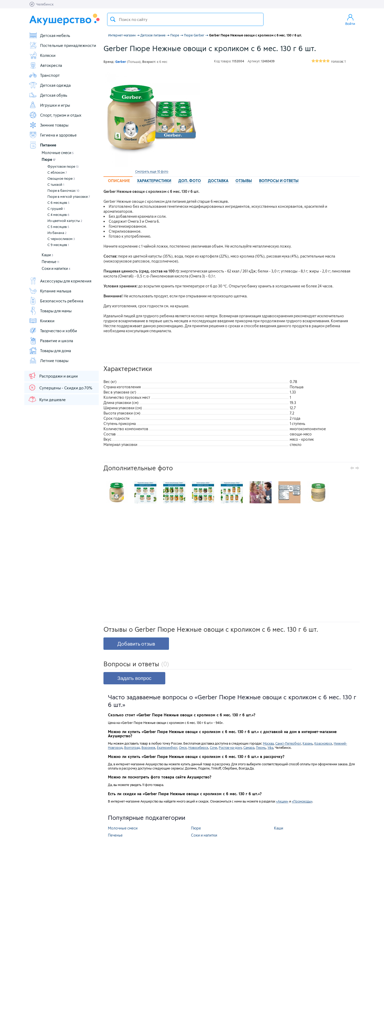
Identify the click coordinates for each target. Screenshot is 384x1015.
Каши (47, 255)
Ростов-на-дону (230, 747)
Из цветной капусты (64, 221)
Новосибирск (198, 747)
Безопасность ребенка (56, 301)
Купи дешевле (47, 399)
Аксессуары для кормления (60, 281)
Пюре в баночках (63, 190)
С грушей (56, 208)
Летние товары (48, 360)
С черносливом (61, 239)
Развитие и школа (51, 340)
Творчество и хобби (53, 330)
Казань (308, 743)
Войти (350, 19)
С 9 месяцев (58, 245)
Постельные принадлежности (62, 45)
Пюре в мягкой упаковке (68, 196)
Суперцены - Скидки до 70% (60, 387)
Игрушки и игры (49, 105)
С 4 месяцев (58, 214)
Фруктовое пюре (63, 166)
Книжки (41, 320)
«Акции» (282, 801)
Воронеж (148, 747)
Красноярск (323, 743)
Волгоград (132, 747)
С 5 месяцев (58, 227)
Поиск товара (113, 19)
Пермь (261, 747)
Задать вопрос (134, 678)
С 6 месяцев (58, 202)
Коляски (42, 55)
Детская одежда (50, 85)
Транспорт (44, 75)
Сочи (213, 747)
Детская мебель (49, 35)
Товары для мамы (50, 311)
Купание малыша (50, 291)
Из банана (57, 233)
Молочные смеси (58, 152)
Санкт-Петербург (288, 743)
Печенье (50, 261)
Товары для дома (50, 350)
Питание (42, 145)
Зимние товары (48, 125)
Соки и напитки (56, 268)
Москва (268, 743)
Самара (248, 747)
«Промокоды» (302, 801)
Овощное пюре (61, 178)
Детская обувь (48, 95)
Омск (183, 747)
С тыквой (55, 184)
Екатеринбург (167, 747)
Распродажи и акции (53, 376)
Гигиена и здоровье (53, 135)
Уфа (270, 747)
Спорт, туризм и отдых (55, 115)
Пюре (49, 159)
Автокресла (45, 65)
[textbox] (185, 19)
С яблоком (57, 172)
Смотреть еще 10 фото (151, 171)
